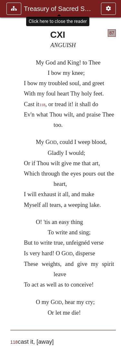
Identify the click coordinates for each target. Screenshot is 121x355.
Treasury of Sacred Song (59, 8)
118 (42, 105)
